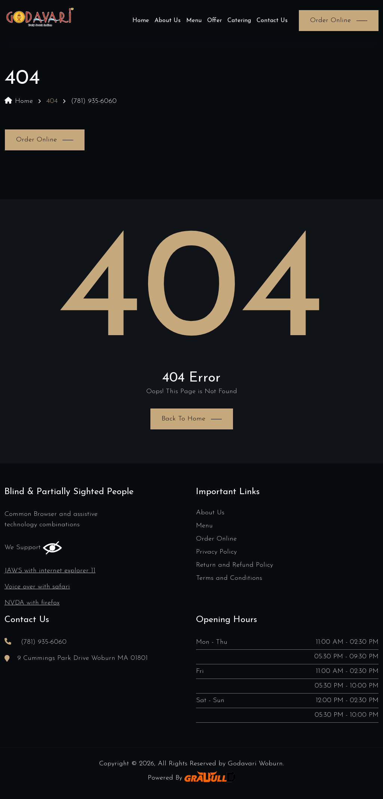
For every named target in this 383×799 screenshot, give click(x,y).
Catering (239, 21)
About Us (167, 21)
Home (140, 21)
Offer (214, 21)
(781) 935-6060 (94, 101)
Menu (194, 21)
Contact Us (272, 21)
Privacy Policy (216, 551)
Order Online (216, 538)
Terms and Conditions (229, 578)
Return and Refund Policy (234, 565)
